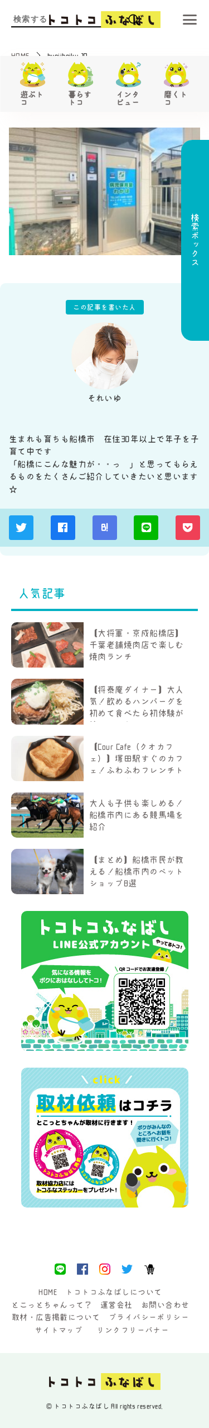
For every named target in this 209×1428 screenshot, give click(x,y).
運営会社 (116, 1305)
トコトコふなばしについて (113, 1292)
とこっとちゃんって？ (51, 1305)
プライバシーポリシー (149, 1317)
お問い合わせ (165, 1305)
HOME (47, 1292)
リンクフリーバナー (132, 1330)
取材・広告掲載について (56, 1317)
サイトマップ (59, 1330)
